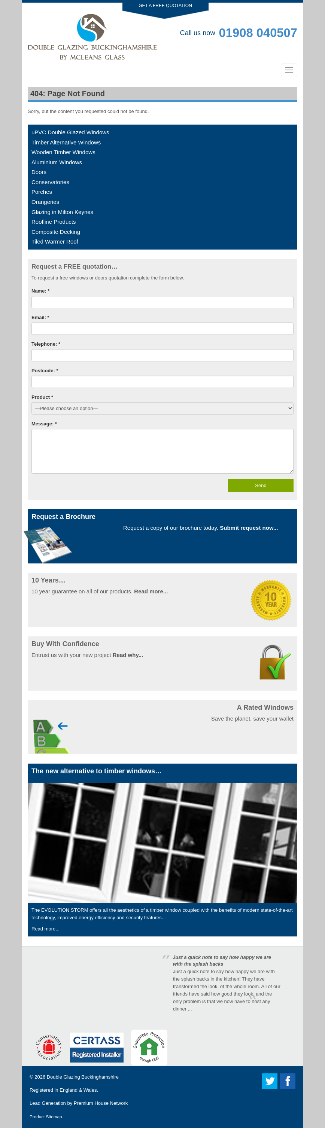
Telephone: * (45, 344)
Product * (42, 397)
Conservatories (50, 182)
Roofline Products (53, 221)
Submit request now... (249, 528)
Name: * (40, 291)
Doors (38, 172)
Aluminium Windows (56, 162)
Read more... (151, 591)
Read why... (128, 655)
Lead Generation (48, 1103)
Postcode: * (44, 370)
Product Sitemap (46, 1116)
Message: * (44, 424)
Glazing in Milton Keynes (62, 212)
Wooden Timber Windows (63, 152)
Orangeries (45, 202)
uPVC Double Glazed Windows (70, 132)
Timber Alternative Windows (66, 142)
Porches (41, 192)
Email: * (40, 317)
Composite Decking (55, 232)
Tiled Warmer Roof (54, 241)
